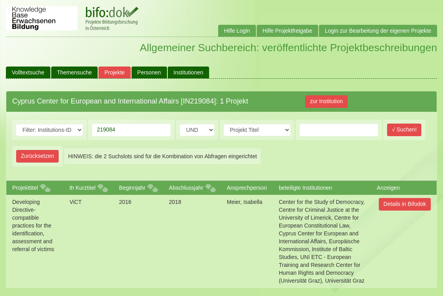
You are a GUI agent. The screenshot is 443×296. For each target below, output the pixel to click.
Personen (149, 72)
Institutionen (189, 72)
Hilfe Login (237, 31)
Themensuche (74, 72)
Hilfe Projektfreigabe (287, 31)
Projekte (114, 72)
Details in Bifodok (405, 204)
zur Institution (326, 101)
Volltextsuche (28, 72)
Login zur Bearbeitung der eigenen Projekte (378, 31)
